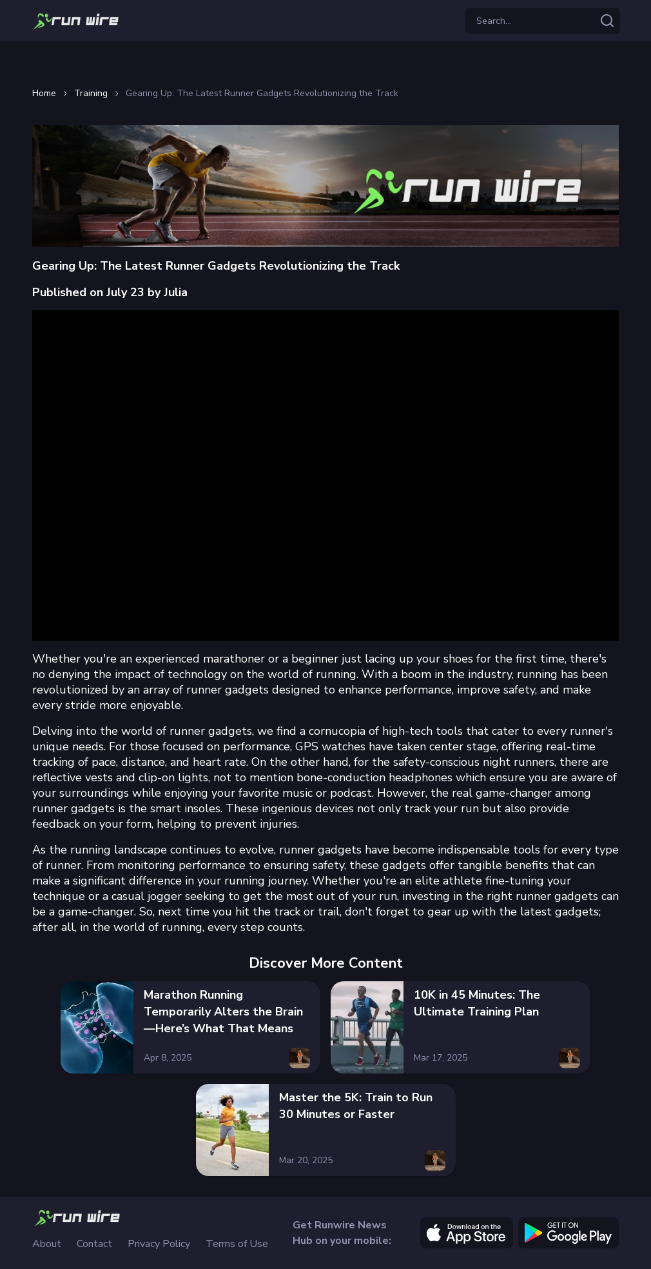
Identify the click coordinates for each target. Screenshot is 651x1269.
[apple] (466, 1232)
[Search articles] (607, 21)
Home (44, 93)
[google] (568, 1232)
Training (91, 93)
